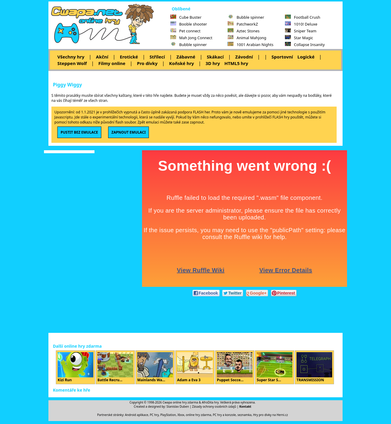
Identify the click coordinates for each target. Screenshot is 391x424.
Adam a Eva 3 (195, 367)
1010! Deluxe (301, 24)
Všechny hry (70, 57)
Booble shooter (188, 24)
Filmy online (111, 63)
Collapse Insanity (305, 44)
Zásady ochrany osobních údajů (214, 406)
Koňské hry (181, 63)
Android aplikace (136, 415)
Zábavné (185, 57)
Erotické (129, 57)
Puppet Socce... (235, 367)
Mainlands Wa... (155, 367)
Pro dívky (147, 63)
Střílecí (157, 57)
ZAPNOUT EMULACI (128, 132)
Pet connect (185, 31)
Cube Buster (185, 17)
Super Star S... (274, 367)
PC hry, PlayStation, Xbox (167, 415)
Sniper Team (300, 31)
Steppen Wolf (72, 63)
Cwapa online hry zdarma (180, 402)
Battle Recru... (115, 367)
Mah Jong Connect (191, 37)
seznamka (244, 415)
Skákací (215, 57)
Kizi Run (75, 367)
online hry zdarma (198, 415)
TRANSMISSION (314, 367)
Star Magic (299, 37)
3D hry (213, 63)
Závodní (244, 57)
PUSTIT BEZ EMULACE (79, 132)
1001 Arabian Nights (250, 44)
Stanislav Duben (177, 406)
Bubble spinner (188, 44)
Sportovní (282, 57)
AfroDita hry (210, 402)
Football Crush (302, 17)
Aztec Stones (243, 31)
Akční (102, 57)
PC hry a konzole (224, 415)
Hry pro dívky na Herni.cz (270, 415)
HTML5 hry (236, 63)
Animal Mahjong (247, 37)
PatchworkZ (243, 24)
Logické (306, 57)
